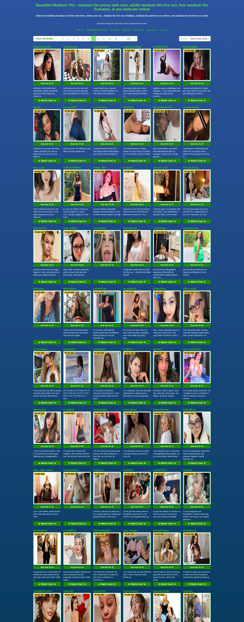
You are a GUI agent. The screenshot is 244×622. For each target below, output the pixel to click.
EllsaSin (187, 385)
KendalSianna (160, 47)
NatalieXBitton (190, 47)
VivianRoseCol (100, 47)
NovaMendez (130, 240)
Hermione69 (39, 337)
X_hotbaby (69, 337)
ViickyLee (98, 385)
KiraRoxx (128, 288)
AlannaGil (68, 482)
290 (128, 38)
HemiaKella (69, 288)
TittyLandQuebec (102, 434)
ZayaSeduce (99, 288)
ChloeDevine (189, 434)
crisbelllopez (99, 192)
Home (184, 38)
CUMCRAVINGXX (72, 143)
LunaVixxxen (100, 95)
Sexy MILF (139, 30)
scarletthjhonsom (42, 482)
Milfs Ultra (126, 30)
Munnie (37, 95)
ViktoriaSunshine (42, 47)
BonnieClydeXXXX (162, 95)
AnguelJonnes (130, 482)
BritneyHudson (161, 337)
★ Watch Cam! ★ (47, 88)
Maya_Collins (70, 192)
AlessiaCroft (39, 192)
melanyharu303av (132, 47)
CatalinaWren (40, 434)
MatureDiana (69, 240)
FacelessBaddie (191, 95)
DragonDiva (159, 240)
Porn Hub (163, 30)
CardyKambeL (100, 337)
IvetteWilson (189, 337)
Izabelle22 (128, 385)
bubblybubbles (71, 385)
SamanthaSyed (161, 434)
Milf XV (80, 30)
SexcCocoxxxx (191, 192)
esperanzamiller (161, 482)
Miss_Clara (39, 143)
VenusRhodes (70, 47)
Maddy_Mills (99, 143)
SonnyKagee (159, 192)
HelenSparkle (130, 192)
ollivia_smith (189, 240)
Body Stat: (47, 71)
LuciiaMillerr (69, 434)
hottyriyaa (38, 240)
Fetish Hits (124, 617)
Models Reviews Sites (97, 30)
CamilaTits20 (160, 385)
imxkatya (187, 482)
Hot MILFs (114, 30)
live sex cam (170, 595)
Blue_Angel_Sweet (43, 385)
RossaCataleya (191, 143)
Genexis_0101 (160, 143)
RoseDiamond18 (41, 530)
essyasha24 (99, 482)
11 (116, 38)
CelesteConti (100, 240)
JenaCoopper (40, 288)
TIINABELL (129, 95)
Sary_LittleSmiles (192, 288)
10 (109, 38)
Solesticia (68, 530)
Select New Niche (199, 38)
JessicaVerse (130, 337)
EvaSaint (127, 143)
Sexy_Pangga (130, 434)
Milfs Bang (151, 30)
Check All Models (44, 38)
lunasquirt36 (69, 95)
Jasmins (157, 288)
